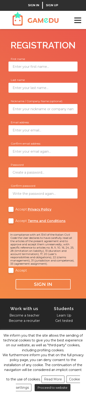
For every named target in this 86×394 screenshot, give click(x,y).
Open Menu (78, 20)
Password (17, 164)
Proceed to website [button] (52, 387)
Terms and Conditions (47, 221)
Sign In (43, 284)
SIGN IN (33, 5)
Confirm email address (25, 143)
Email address (20, 122)
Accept (33, 209)
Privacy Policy (39, 209)
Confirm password (23, 185)
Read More (53, 379)
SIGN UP (52, 5)
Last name (18, 80)
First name (18, 59)
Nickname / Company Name (36, 101)
